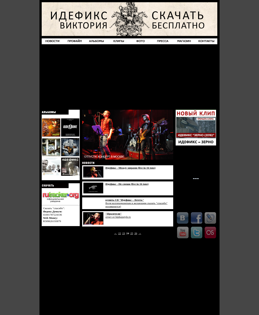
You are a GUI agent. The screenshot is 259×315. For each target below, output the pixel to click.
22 (119, 233)
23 (123, 233)
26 (135, 233)
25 (131, 233)
